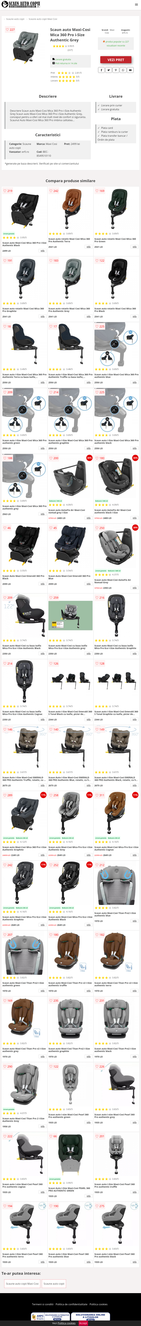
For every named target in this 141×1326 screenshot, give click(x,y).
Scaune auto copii (15, 18)
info (42, 250)
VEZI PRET (116, 59)
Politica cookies (99, 1304)
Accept (83, 1323)
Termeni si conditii (42, 1304)
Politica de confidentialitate (71, 1304)
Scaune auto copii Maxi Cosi (43, 18)
